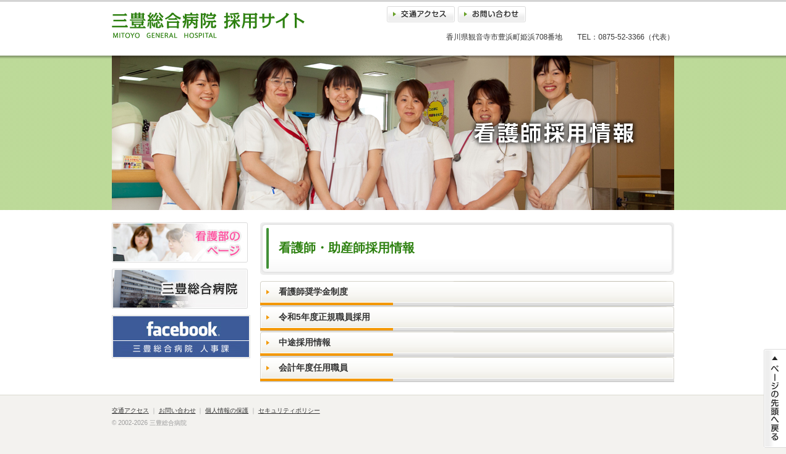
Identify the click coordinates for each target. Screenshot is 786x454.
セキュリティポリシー (289, 410)
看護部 (180, 242)
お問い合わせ (492, 14)
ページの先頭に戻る (775, 398)
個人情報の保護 (226, 410)
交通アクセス (421, 14)
